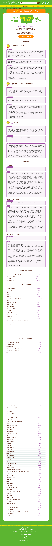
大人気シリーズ (29, 6)
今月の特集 (22, 6)
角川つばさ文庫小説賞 (9, 8)
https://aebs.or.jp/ (27, 541)
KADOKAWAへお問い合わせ (24, 531)
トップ (4, 8)
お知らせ (7, 6)
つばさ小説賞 (37, 6)
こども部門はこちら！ (25, 36)
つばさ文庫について (16, 531)
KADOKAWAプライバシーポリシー (34, 531)
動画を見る (44, 6)
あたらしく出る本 (14, 6)
